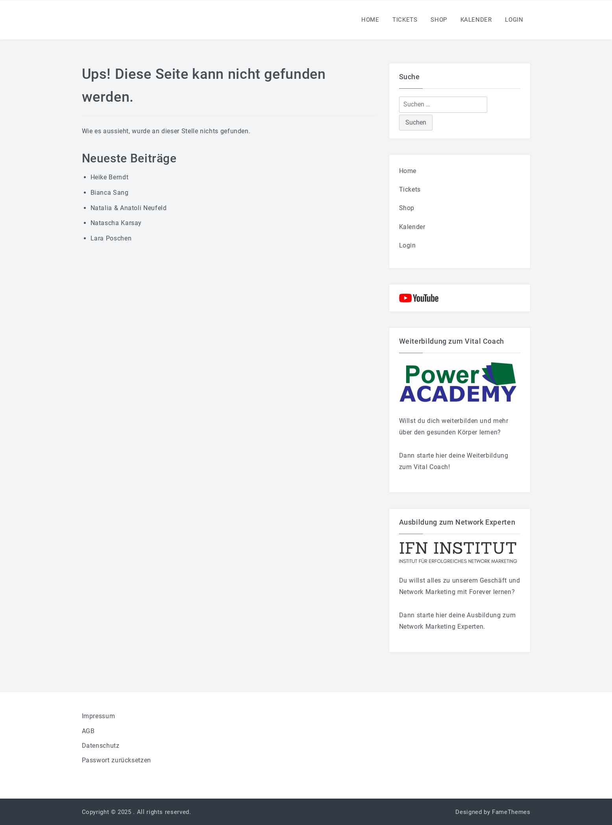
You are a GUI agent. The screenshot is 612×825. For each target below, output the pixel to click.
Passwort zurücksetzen (116, 760)
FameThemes (511, 812)
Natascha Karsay (116, 223)
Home (370, 19)
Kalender (476, 19)
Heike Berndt (110, 177)
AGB (88, 731)
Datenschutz (101, 745)
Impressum (98, 716)
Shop (439, 19)
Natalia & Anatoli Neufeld (129, 208)
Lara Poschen (111, 238)
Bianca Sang (110, 192)
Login (514, 19)
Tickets (404, 19)
